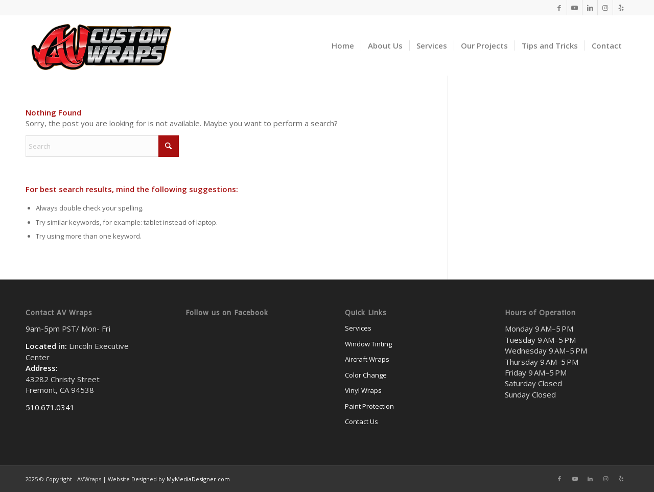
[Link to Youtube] (574, 7)
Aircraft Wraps (367, 359)
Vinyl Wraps (363, 390)
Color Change (366, 375)
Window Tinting (368, 343)
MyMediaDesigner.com (198, 479)
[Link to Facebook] (559, 7)
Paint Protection (369, 406)
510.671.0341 (50, 407)
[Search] (102, 146)
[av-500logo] (100, 45)
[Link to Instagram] (605, 7)
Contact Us (361, 421)
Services (358, 328)
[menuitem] (343, 45)
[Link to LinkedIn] (589, 7)
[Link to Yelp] (620, 7)
